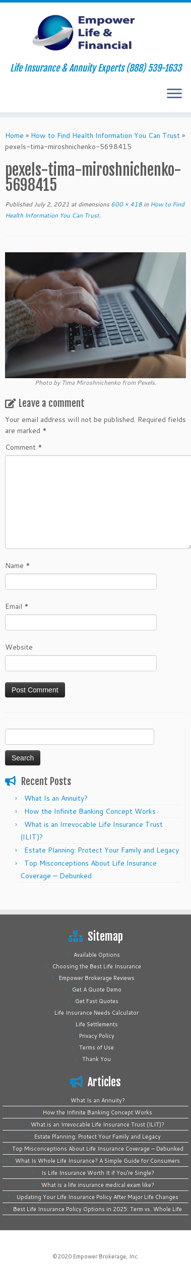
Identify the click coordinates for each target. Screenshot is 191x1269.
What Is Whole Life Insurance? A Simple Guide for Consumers (97, 1161)
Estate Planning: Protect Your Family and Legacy (101, 850)
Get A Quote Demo (96, 989)
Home (14, 135)
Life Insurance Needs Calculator (96, 1013)
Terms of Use (96, 1047)
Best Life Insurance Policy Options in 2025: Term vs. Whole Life (97, 1209)
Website (19, 647)
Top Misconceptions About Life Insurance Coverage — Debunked (97, 1149)
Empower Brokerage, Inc (105, 1256)
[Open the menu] (174, 94)
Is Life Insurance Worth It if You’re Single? (97, 1173)
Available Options (97, 955)
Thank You (96, 1059)
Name (17, 565)
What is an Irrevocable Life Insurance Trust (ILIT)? (97, 1124)
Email (17, 606)
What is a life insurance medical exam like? (97, 1185)
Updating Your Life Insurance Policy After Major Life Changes (97, 1197)
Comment (23, 447)
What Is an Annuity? (56, 798)
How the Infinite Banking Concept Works (90, 811)
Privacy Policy (96, 1036)
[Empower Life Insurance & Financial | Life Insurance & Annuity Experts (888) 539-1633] (95, 33)
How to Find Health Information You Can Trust (105, 135)
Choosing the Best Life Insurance (96, 966)
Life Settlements (97, 1024)
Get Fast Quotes (96, 1001)
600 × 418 (125, 204)
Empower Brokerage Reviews (97, 978)
